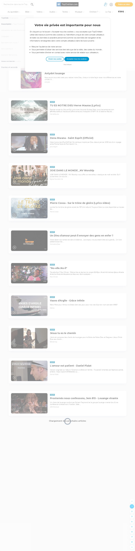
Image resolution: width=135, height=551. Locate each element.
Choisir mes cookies (55, 59)
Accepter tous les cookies (77, 59)
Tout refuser (68, 64)
